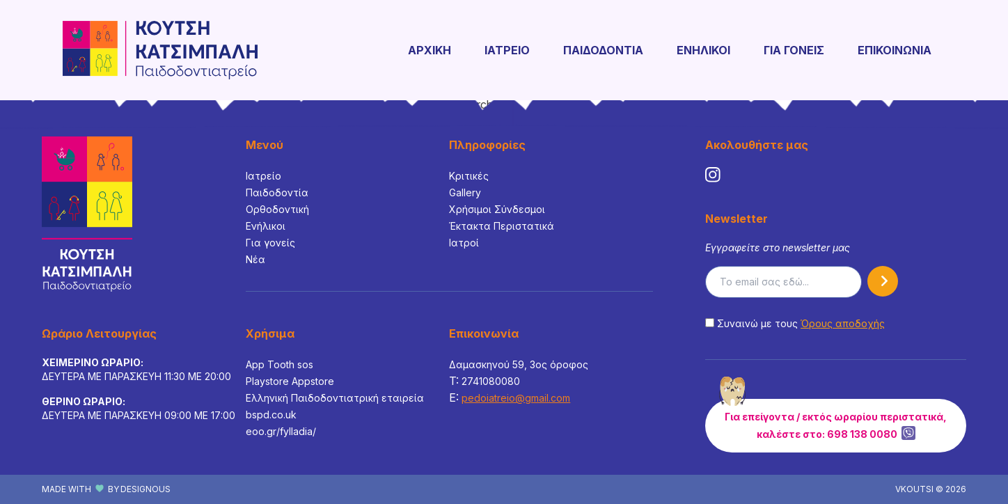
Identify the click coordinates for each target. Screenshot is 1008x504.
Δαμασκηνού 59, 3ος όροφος (518, 364)
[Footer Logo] (87, 214)
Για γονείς (270, 243)
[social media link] (712, 174)
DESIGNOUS (145, 489)
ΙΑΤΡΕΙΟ (507, 50)
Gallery (465, 192)
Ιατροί (464, 243)
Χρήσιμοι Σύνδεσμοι (497, 209)
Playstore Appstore (290, 381)
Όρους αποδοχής (843, 323)
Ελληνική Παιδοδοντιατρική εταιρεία (335, 398)
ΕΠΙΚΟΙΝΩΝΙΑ (894, 50)
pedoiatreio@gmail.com (516, 398)
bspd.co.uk (271, 414)
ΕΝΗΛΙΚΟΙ (703, 50)
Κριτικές (469, 176)
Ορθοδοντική (277, 209)
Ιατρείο (263, 176)
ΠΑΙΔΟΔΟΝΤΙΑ (603, 50)
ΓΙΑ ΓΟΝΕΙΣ (794, 50)
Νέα (255, 259)
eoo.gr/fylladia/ (281, 431)
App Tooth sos (279, 364)
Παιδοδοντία (277, 192)
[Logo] (160, 50)
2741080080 (491, 381)
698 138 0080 (862, 434)
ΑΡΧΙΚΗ (429, 50)
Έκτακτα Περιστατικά (501, 226)
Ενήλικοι (265, 226)
